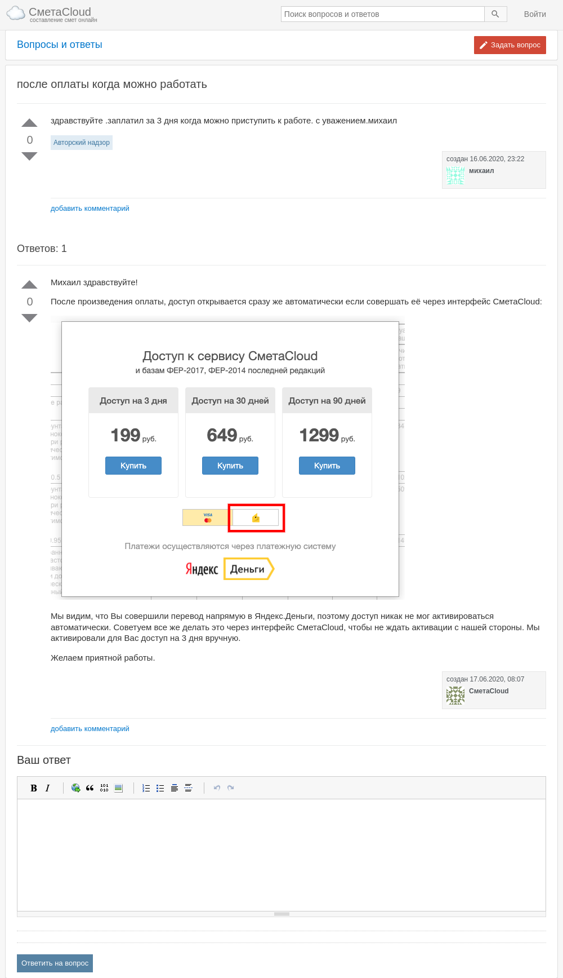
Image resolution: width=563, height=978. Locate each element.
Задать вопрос (515, 45)
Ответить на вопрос (54, 963)
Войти (535, 14)
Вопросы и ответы (59, 45)
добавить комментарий (90, 208)
